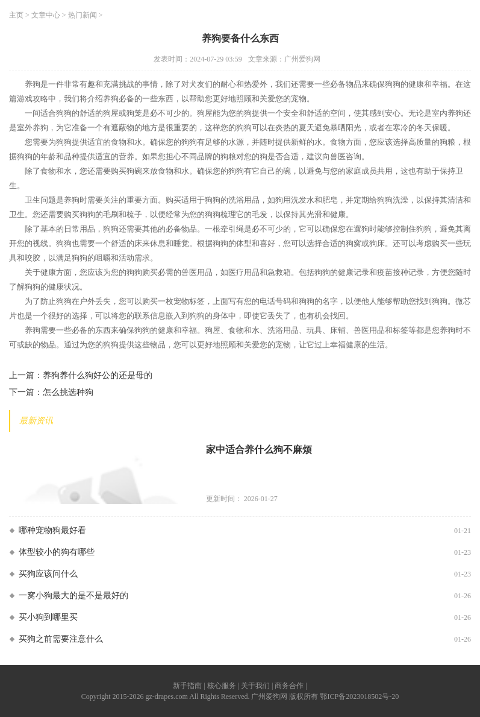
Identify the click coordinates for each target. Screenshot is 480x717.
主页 (16, 15)
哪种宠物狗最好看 (52, 530)
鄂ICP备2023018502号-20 (359, 696)
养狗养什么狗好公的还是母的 (97, 375)
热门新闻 (82, 15)
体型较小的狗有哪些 (57, 552)
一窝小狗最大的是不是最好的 (73, 595)
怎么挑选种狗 (68, 392)
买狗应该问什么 (48, 573)
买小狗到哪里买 (48, 617)
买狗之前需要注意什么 (61, 638)
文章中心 (45, 15)
